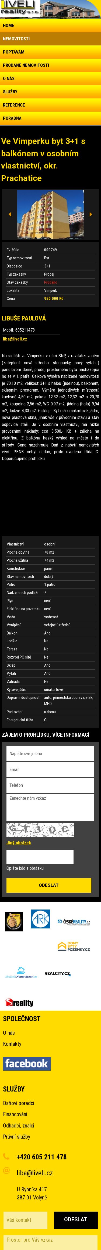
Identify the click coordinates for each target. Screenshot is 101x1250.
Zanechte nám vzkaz (50, 807)
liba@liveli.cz (15, 339)
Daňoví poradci (18, 1103)
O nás (9, 1033)
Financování (15, 1114)
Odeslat (75, 1219)
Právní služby (16, 1137)
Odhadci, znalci (18, 1126)
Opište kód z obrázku (25, 868)
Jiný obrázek (18, 842)
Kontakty (12, 1044)
